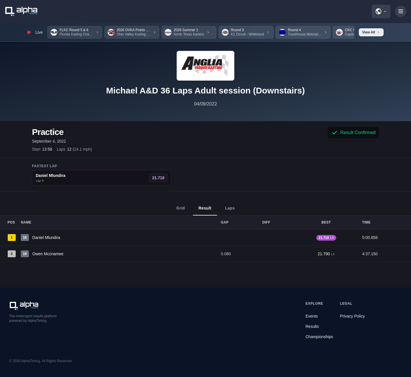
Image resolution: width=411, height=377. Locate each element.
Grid (180, 211)
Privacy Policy (352, 316)
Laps (230, 211)
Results (312, 326)
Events (312, 316)
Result (205, 211)
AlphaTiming (30, 361)
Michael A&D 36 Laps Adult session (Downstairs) (205, 90)
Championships (319, 336)
